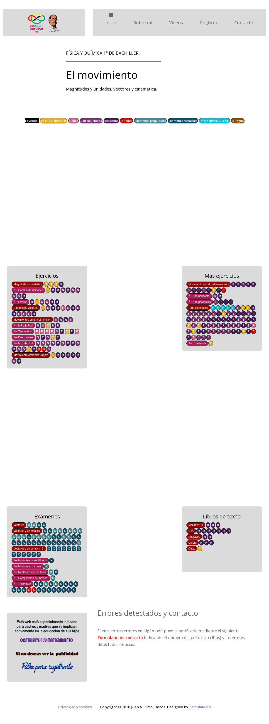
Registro (208, 23)
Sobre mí (143, 23)
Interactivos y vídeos (214, 121)
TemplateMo (200, 706)
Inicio (113, 22)
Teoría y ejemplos (53, 121)
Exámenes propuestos (150, 121)
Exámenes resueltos (183, 121)
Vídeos (176, 23)
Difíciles (126, 121)
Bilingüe (238, 121)
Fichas (73, 121)
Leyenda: (31, 121)
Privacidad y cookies (75, 706)
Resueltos (111, 121)
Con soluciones (91, 121)
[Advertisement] (134, 197)
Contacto (243, 23)
